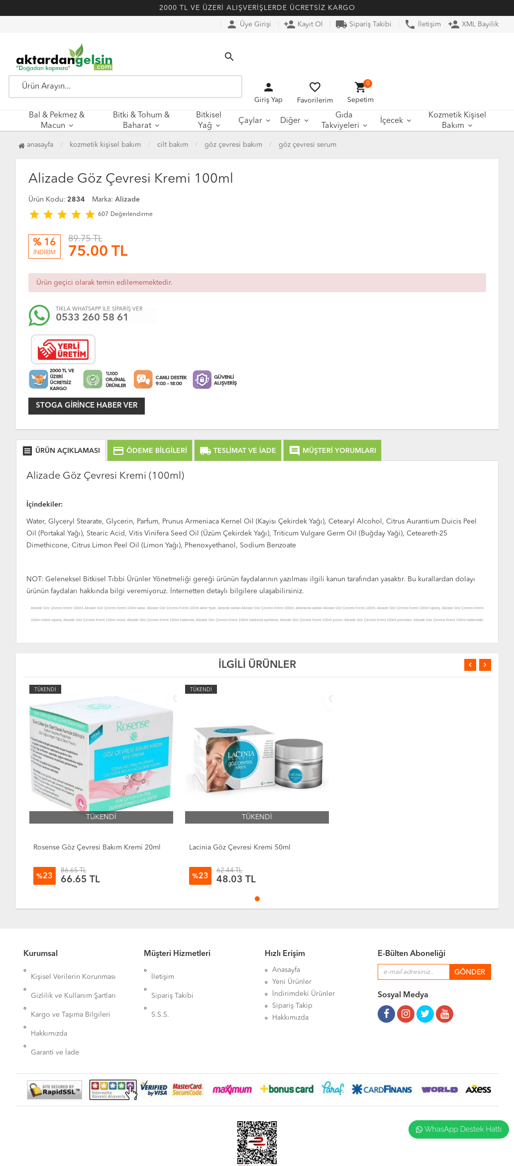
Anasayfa (35, 144)
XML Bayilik (473, 24)
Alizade (127, 199)
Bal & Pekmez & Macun (57, 120)
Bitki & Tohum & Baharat (141, 120)
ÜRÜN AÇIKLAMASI (60, 451)
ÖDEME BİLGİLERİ (149, 451)
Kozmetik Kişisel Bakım (457, 120)
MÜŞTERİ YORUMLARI (332, 451)
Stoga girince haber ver (86, 406)
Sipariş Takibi (363, 24)
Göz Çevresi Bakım (233, 144)
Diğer (290, 121)
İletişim (422, 24)
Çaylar (250, 121)
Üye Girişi (248, 24)
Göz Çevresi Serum (307, 144)
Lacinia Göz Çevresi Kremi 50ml (240, 847)
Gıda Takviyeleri (340, 120)
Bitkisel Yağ (208, 120)
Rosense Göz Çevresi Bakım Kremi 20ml (97, 847)
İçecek (391, 121)
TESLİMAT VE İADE (238, 451)
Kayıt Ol (303, 24)
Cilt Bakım (172, 144)
